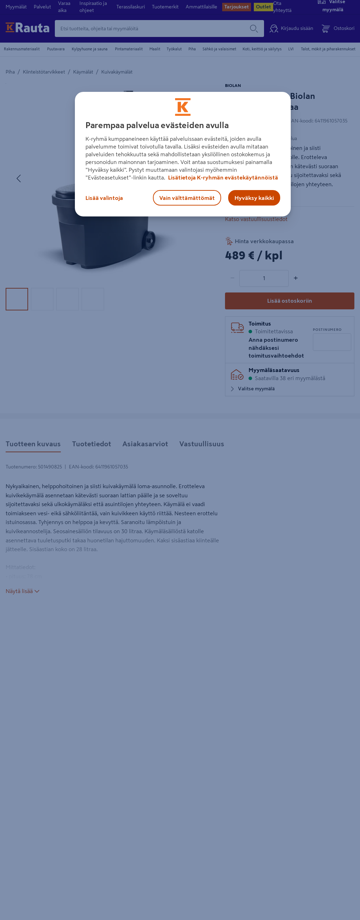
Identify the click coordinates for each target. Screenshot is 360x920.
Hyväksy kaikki (254, 198)
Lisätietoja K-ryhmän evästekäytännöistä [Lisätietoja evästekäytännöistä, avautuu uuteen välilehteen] (222, 177)
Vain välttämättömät (187, 198)
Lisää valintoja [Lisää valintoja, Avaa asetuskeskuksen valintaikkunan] (104, 198)
